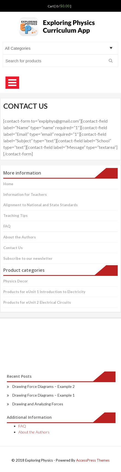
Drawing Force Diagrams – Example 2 (43, 386)
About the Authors (19, 237)
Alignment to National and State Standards (40, 205)
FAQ (6, 226)
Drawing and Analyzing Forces (37, 404)
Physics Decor (15, 281)
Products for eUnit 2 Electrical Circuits (37, 302)
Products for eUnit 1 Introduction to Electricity (44, 292)
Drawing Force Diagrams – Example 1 (43, 395)
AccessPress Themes (93, 460)
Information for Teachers (25, 194)
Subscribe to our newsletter (28, 258)
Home (8, 184)
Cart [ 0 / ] (59, 6)
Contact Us (13, 248)
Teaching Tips (15, 215)
